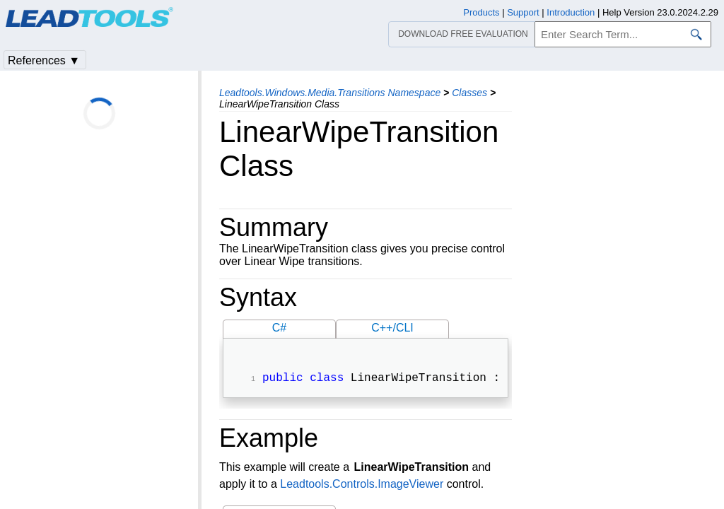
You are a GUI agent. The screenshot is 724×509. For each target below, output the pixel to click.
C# (279, 328)
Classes (469, 92)
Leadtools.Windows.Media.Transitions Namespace (329, 92)
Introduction (571, 12)
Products (481, 12)
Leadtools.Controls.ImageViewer (361, 485)
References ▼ (44, 60)
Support (523, 12)
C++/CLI (392, 328)
